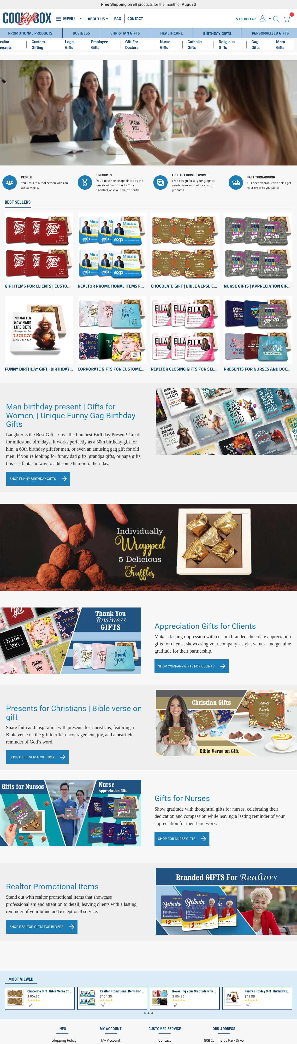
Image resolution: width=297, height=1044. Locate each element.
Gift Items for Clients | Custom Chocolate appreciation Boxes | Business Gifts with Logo (39, 254)
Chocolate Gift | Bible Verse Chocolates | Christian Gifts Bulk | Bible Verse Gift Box (185, 254)
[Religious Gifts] (233, 43)
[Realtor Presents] (13, 43)
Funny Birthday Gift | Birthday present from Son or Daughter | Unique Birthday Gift (39, 337)
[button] (30, 978)
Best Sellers (18, 170)
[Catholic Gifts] (201, 43)
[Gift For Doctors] (140, 43)
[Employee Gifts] (106, 43)
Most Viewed (20, 952)
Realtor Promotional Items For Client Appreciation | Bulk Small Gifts (112, 254)
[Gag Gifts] (262, 43)
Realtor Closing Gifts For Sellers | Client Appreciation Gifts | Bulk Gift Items (185, 337)
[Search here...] (276, 19)
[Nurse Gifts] (172, 43)
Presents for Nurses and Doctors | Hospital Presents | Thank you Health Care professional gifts (258, 337)
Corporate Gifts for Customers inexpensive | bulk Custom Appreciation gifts (112, 337)
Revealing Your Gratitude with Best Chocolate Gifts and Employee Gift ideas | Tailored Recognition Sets (195, 965)
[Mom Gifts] (287, 43)
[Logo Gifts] (76, 43)
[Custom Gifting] (46, 43)
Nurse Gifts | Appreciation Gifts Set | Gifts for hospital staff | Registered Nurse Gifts (258, 254)
